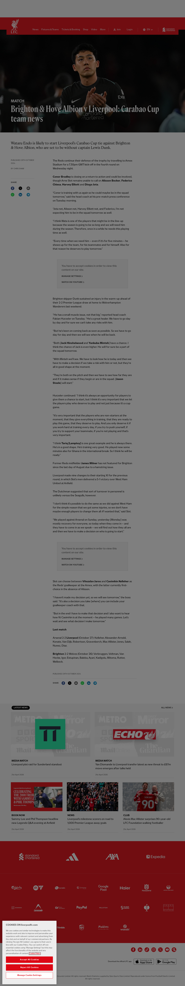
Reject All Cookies (29, 975)
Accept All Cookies (29, 967)
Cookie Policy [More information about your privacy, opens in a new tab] (34, 961)
